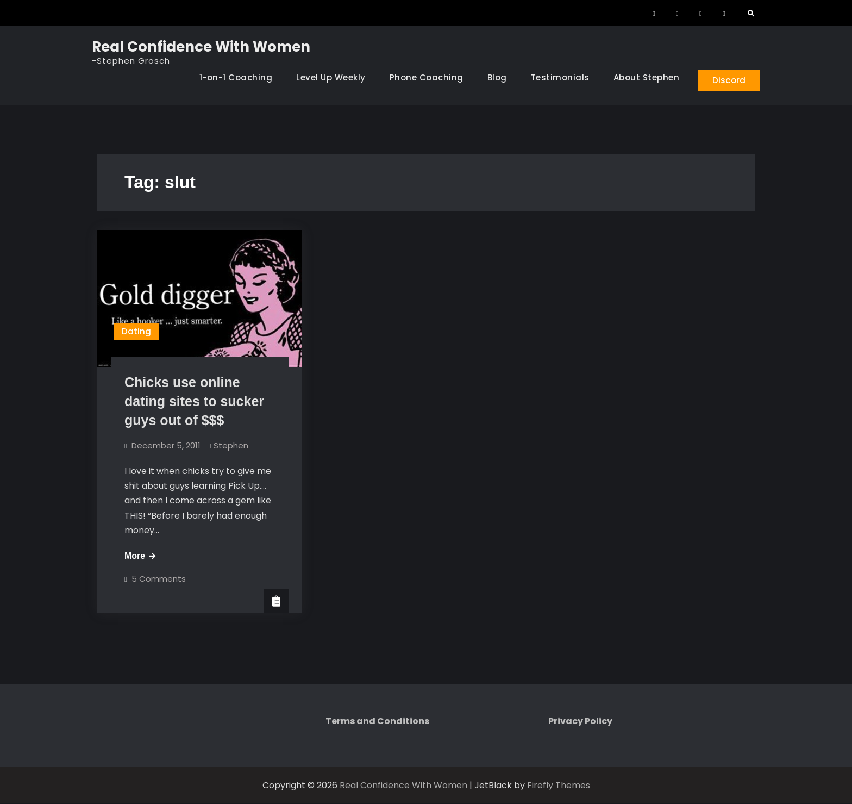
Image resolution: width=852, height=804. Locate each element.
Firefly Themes (558, 786)
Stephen (231, 446)
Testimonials (556, 77)
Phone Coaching (422, 77)
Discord (727, 79)
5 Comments (158, 579)
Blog (493, 77)
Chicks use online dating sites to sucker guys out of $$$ (194, 401)
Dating (136, 332)
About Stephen (642, 77)
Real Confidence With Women (201, 47)
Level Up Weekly (326, 77)
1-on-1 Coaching (231, 77)
